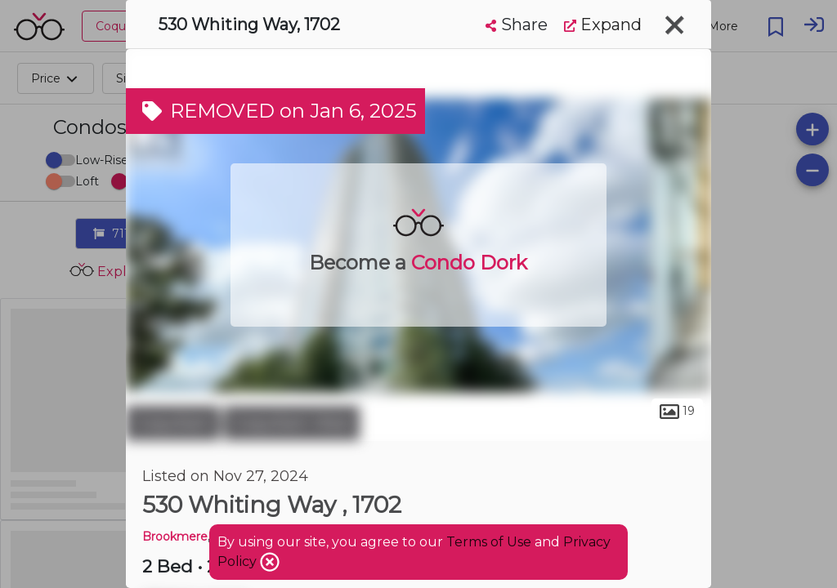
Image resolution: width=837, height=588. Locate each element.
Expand (603, 24)
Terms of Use (488, 542)
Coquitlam (173, 423)
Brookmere (175, 536)
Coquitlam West (291, 423)
